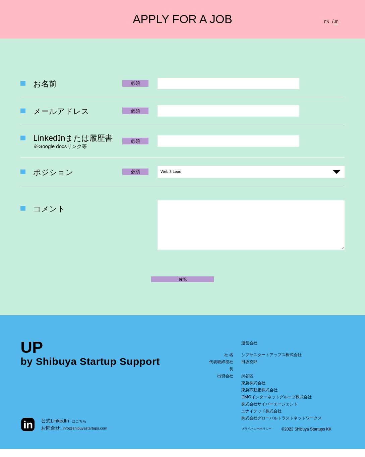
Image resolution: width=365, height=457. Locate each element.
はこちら (81, 429)
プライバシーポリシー (261, 437)
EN (324, 21)
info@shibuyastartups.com (91, 436)
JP (336, 21)
